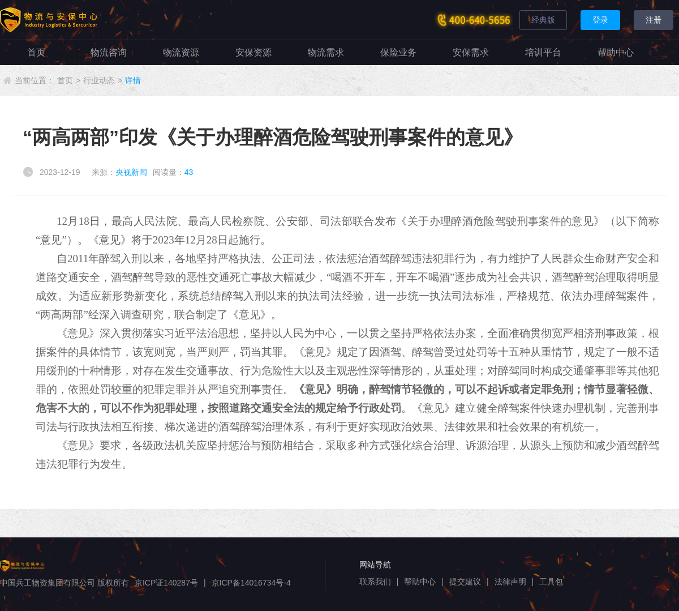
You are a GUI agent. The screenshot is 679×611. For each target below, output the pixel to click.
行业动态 (99, 80)
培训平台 (543, 52)
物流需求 (326, 52)
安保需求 (471, 52)
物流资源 (181, 52)
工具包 (551, 581)
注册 (653, 19)
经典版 (543, 19)
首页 (36, 52)
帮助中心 (616, 52)
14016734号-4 (265, 582)
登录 (600, 19)
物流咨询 (109, 52)
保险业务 (398, 52)
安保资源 (253, 52)
